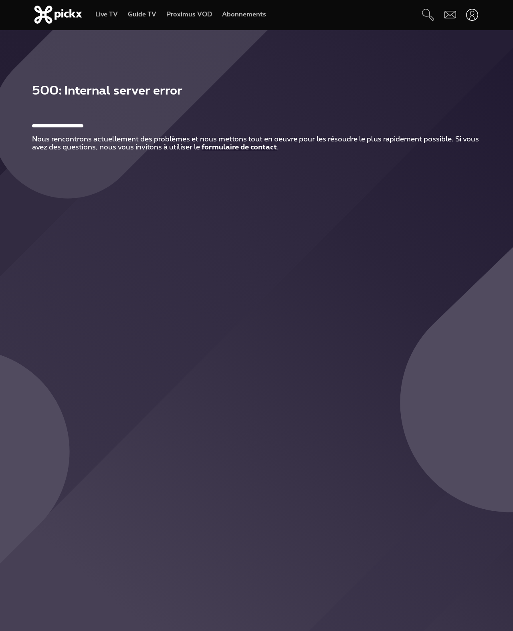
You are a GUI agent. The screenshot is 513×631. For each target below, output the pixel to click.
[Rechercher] (428, 15)
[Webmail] (450, 15)
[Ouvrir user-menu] (472, 15)
